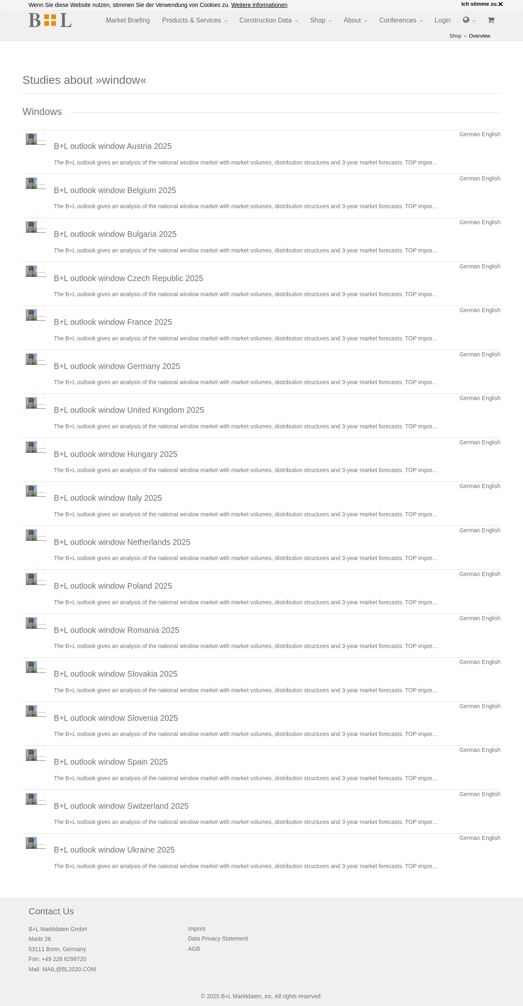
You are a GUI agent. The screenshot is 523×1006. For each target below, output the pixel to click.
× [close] (500, 4)
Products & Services (191, 20)
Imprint (197, 928)
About (352, 20)
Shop (317, 20)
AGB (194, 948)
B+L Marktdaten (241, 996)
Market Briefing (128, 20)
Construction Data (265, 20)
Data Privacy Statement (218, 938)
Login (443, 20)
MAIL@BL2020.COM (69, 969)
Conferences (397, 20)
